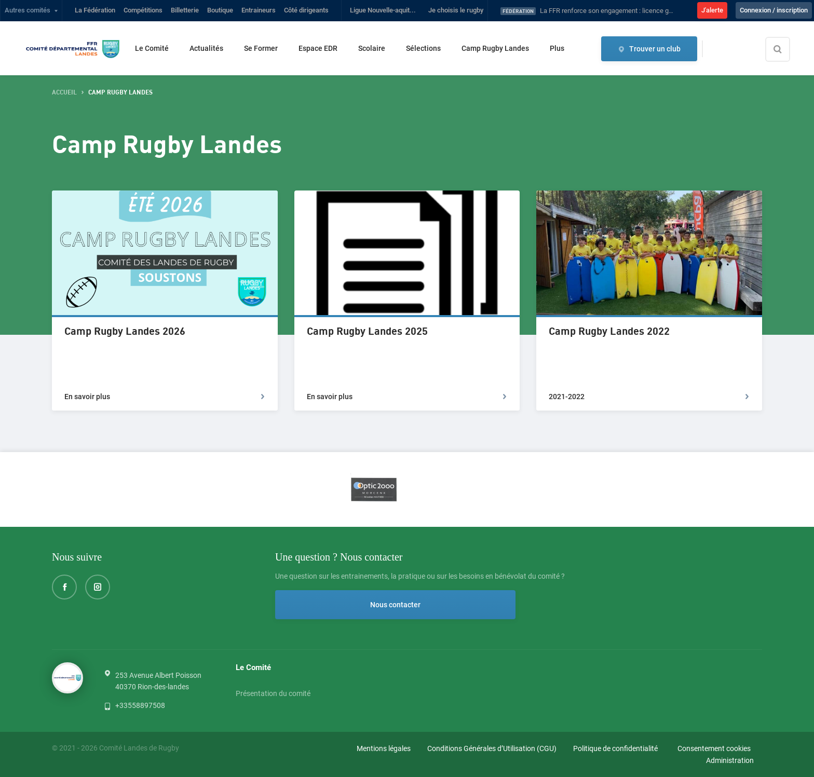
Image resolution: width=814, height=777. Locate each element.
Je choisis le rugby (455, 10)
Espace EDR (318, 48)
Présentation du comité (273, 694)
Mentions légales (384, 748)
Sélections (423, 48)
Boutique (220, 10)
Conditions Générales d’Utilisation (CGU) (492, 748)
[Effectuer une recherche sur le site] (786, 49)
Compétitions (143, 10)
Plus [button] (557, 48)
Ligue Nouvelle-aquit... (383, 10)
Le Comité (152, 48)
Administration (730, 760)
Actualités (206, 48)
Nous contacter (332, 605)
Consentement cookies (714, 748)
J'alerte (712, 10)
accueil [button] (64, 92)
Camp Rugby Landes (495, 48)
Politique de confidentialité (615, 748)
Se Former (261, 48)
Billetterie (185, 10)
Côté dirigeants (306, 10)
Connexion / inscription (774, 10)
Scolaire (371, 48)
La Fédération (95, 10)
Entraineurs (258, 10)
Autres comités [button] (27, 10)
